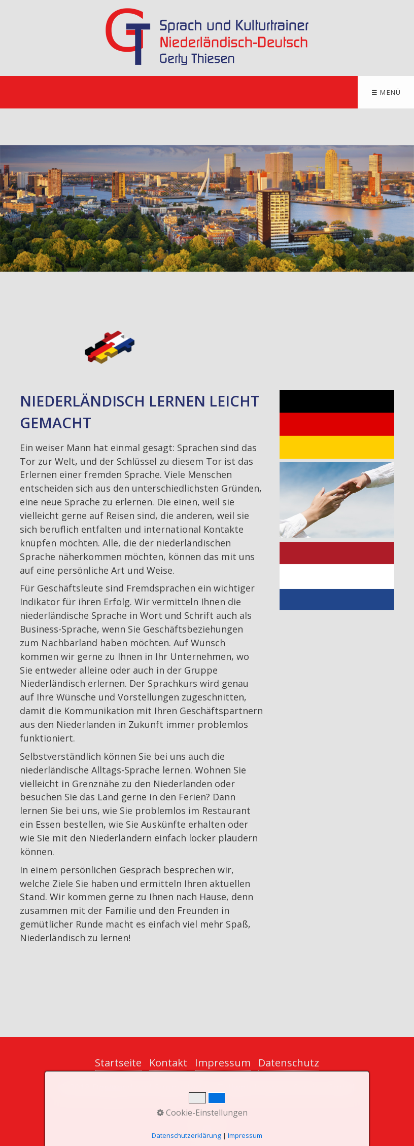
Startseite (118, 1062)
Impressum (223, 1062)
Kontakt (168, 1062)
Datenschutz (288, 1062)
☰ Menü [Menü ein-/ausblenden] (386, 92)
